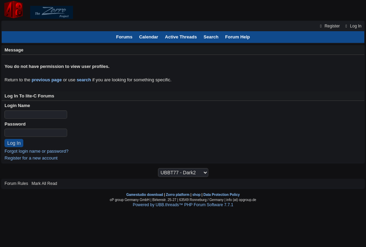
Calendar (148, 36)
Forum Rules (16, 183)
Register (329, 26)
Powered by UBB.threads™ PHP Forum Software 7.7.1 (183, 204)
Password (14, 124)
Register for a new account (31, 158)
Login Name (17, 105)
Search (211, 36)
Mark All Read (44, 183)
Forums (124, 36)
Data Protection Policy (221, 195)
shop (196, 195)
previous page (47, 79)
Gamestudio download (144, 195)
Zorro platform (178, 195)
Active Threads (181, 36)
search (84, 79)
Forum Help (237, 36)
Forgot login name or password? (36, 151)
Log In (353, 26)
